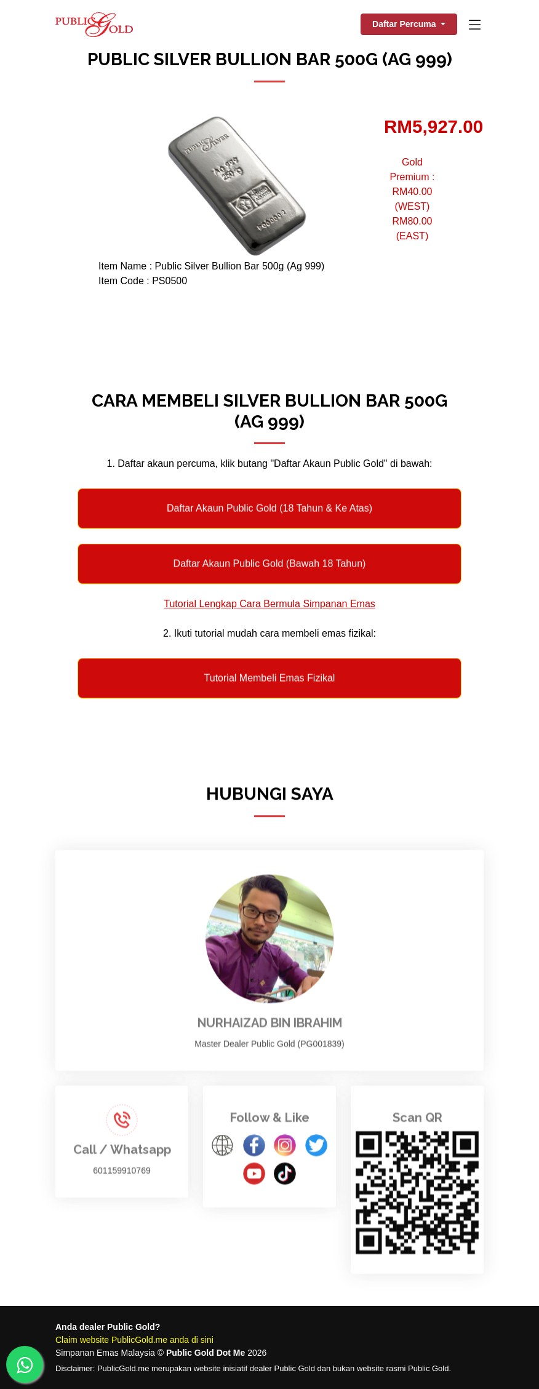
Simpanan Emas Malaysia (105, 1353)
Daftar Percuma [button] (405, 24)
